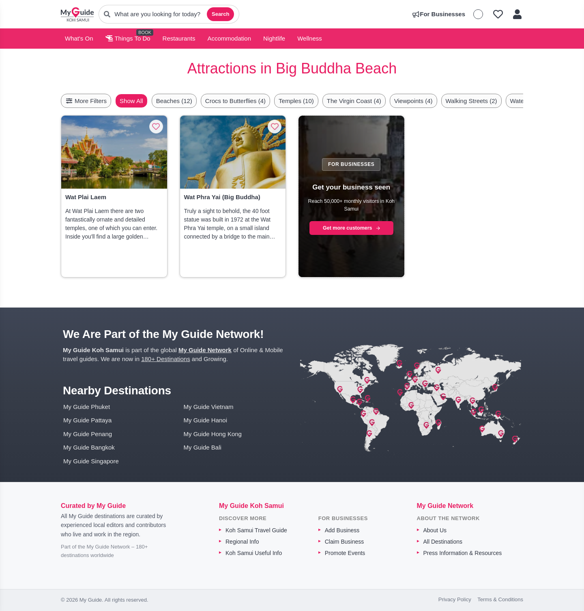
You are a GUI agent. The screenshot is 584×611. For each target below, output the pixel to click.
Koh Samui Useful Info (253, 553)
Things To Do (127, 38)
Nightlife (274, 38)
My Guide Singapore (91, 461)
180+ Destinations (165, 358)
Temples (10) (315, 100)
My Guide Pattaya (87, 420)
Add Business (342, 530)
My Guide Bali (202, 447)
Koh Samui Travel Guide (256, 530)
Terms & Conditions (500, 599)
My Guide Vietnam (209, 406)
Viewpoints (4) (432, 100)
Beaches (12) (193, 100)
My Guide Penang (87, 433)
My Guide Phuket (86, 406)
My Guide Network (205, 349)
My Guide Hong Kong (213, 433)
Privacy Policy (454, 599)
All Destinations (443, 541)
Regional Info (242, 541)
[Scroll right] (520, 101)
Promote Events (345, 553)
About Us (435, 530)
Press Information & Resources (462, 553)
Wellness (309, 38)
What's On (79, 38)
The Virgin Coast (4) (373, 100)
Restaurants (179, 38)
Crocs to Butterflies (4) (254, 100)
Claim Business (344, 541)
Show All (150, 100)
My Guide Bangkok (89, 447)
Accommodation (229, 38)
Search (220, 14)
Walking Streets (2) (490, 100)
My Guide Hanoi (206, 420)
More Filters (86, 100)
